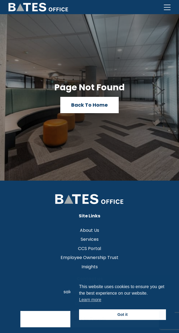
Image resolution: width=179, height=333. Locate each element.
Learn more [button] (90, 299)
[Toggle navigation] (167, 7)
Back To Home (89, 104)
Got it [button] (122, 314)
